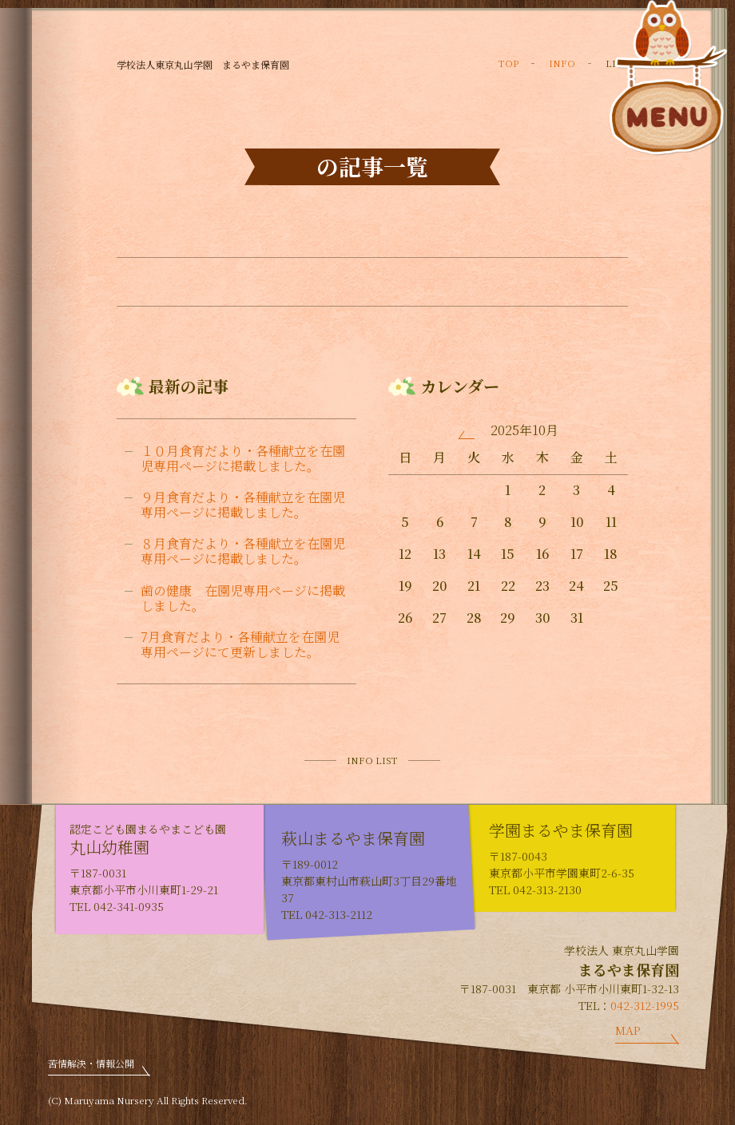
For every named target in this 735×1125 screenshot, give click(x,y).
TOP (508, 62)
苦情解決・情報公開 (91, 1063)
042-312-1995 (644, 1005)
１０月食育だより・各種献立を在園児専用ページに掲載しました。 (243, 458)
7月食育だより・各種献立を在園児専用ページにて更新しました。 (240, 644)
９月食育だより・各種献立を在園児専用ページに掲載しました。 (243, 504)
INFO (562, 62)
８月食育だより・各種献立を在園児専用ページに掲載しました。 (243, 551)
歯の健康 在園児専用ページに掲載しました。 (243, 598)
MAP (627, 1030)
